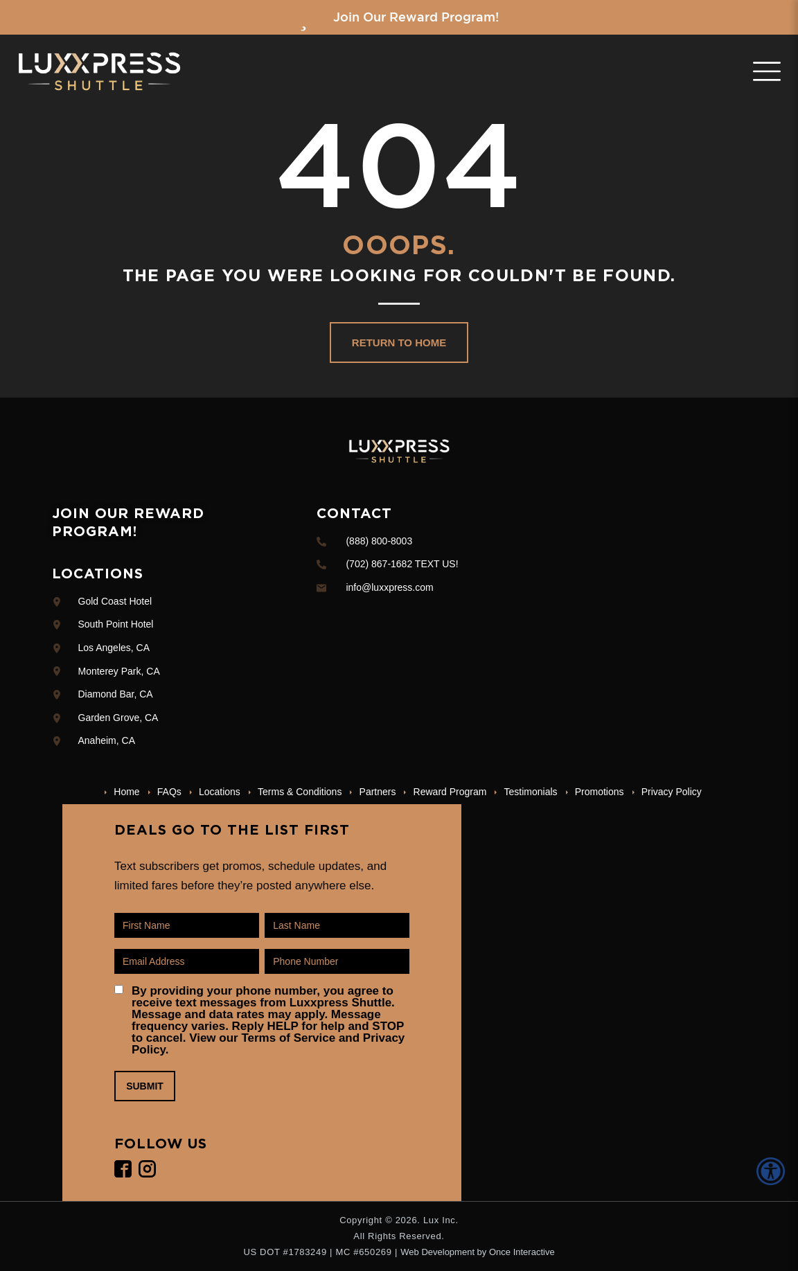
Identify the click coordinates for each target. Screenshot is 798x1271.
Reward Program (450, 791)
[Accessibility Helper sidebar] (773, 1171)
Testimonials (531, 791)
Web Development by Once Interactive (477, 1252)
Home (126, 791)
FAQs (169, 791)
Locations (219, 791)
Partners (378, 791)
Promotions (599, 791)
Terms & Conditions (300, 791)
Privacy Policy (671, 791)
